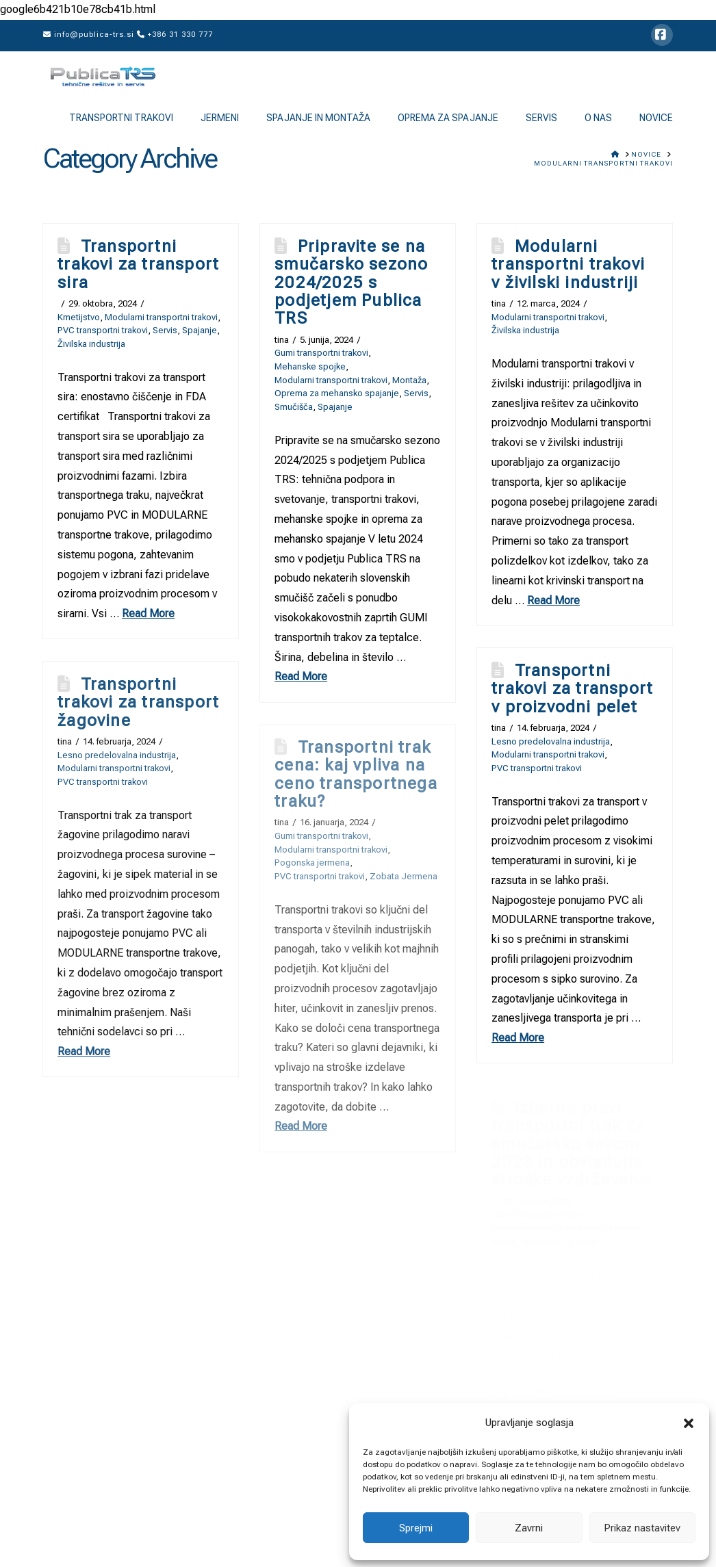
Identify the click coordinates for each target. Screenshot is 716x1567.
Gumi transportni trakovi (321, 353)
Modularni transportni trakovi (161, 317)
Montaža (409, 380)
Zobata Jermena (403, 876)
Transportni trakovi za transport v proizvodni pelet (572, 688)
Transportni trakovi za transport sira (138, 264)
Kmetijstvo (78, 317)
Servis (165, 330)
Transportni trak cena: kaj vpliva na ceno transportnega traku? (355, 774)
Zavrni (529, 1528)
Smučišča (293, 407)
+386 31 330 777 (175, 34)
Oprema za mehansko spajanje (336, 393)
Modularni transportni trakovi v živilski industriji (568, 264)
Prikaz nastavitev (642, 1528)
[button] (688, 1423)
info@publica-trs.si (88, 34)
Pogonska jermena (312, 862)
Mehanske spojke (310, 366)
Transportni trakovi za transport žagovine (138, 702)
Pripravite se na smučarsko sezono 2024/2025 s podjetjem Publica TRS (351, 282)
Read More (148, 613)
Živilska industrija (91, 344)
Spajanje (199, 330)
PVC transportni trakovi (102, 330)
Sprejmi (416, 1528)
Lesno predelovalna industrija (550, 741)
